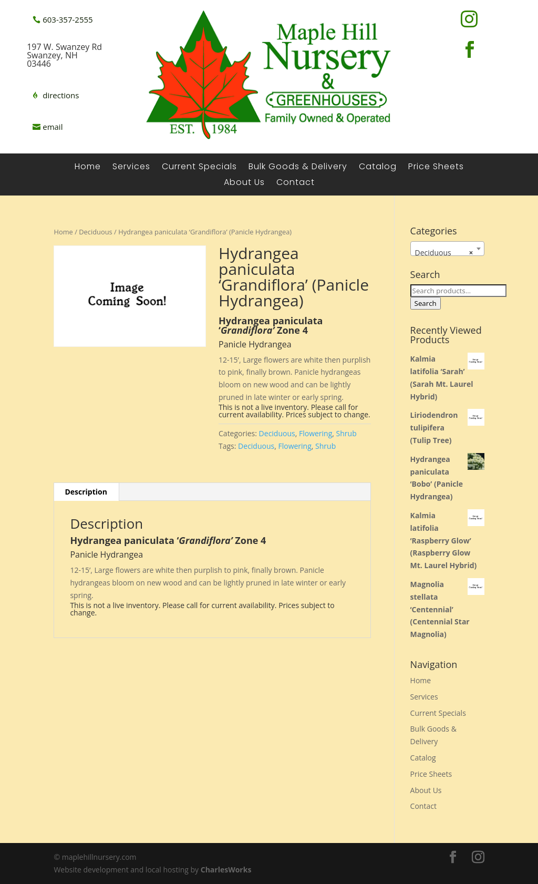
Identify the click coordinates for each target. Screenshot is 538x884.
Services (131, 167)
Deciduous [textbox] (444, 252)
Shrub (346, 433)
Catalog (378, 167)
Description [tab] (86, 492)
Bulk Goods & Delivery (298, 167)
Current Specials (199, 167)
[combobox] (447, 248)
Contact (295, 183)
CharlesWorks (226, 870)
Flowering (315, 433)
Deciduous (95, 232)
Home (88, 167)
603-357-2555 (67, 19)
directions (61, 95)
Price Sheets (436, 167)
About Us (244, 183)
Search (426, 303)
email (53, 126)
